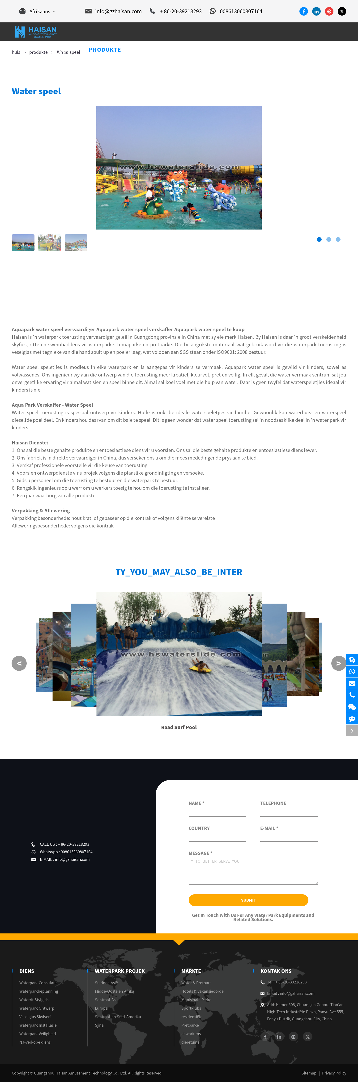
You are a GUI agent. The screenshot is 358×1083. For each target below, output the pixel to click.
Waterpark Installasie (38, 1026)
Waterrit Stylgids (33, 1001)
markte (190, 972)
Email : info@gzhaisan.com (287, 994)
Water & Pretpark (195, 984)
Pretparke (189, 1026)
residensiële (190, 1018)
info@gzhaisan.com (113, 11)
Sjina (100, 1026)
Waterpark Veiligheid (37, 1035)
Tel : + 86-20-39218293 (283, 983)
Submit (248, 901)
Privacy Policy (334, 1074)
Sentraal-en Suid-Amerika (119, 1018)
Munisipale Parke (195, 1001)
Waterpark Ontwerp (36, 1009)
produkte (38, 52)
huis (16, 52)
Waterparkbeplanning (38, 992)
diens (26, 972)
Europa (102, 1009)
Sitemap (309, 1074)
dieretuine (189, 1043)
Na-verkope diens (35, 1043)
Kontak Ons (275, 972)
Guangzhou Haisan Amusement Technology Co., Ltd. (80, 1074)
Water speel (68, 52)
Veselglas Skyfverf (35, 1018)
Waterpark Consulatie (38, 984)
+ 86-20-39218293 (176, 11)
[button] (319, 239)
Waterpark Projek (119, 972)
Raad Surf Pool (179, 728)
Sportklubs (190, 1009)
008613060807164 (236, 11)
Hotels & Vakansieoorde (201, 992)
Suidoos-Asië (107, 984)
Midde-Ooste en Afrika (115, 992)
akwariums (190, 1035)
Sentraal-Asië (107, 1001)
